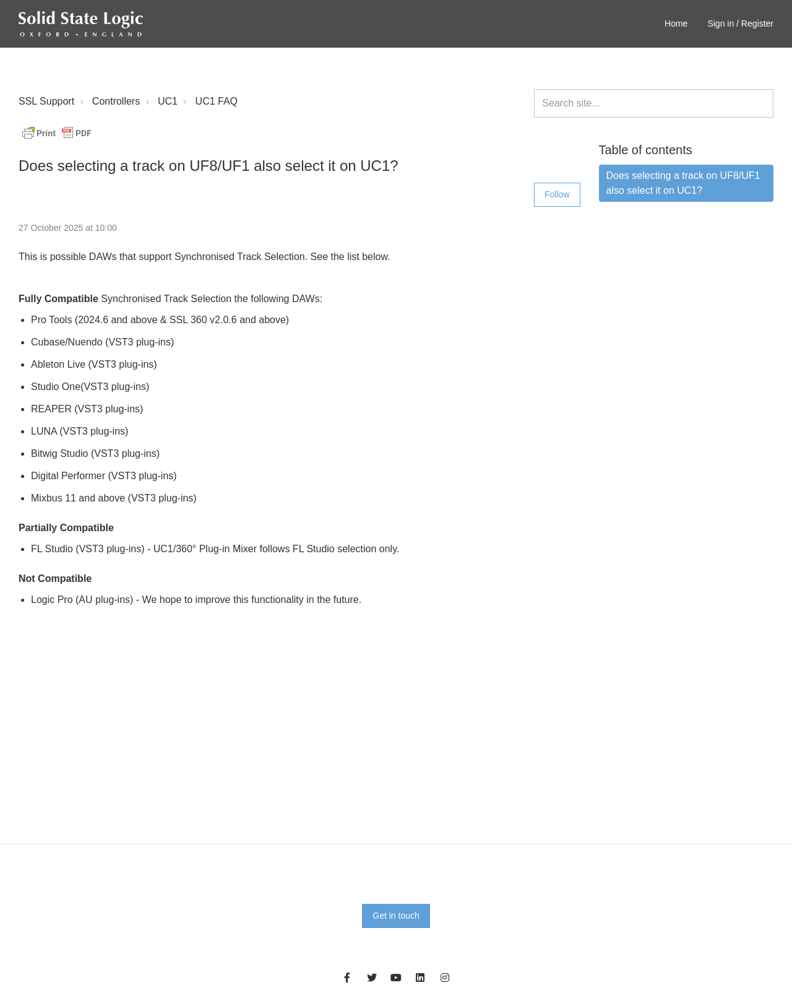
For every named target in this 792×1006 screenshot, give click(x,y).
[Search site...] (653, 103)
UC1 (168, 101)
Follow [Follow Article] (556, 194)
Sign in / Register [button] (740, 23)
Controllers (116, 101)
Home (676, 23)
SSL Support (46, 101)
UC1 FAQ (217, 101)
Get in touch (396, 916)
